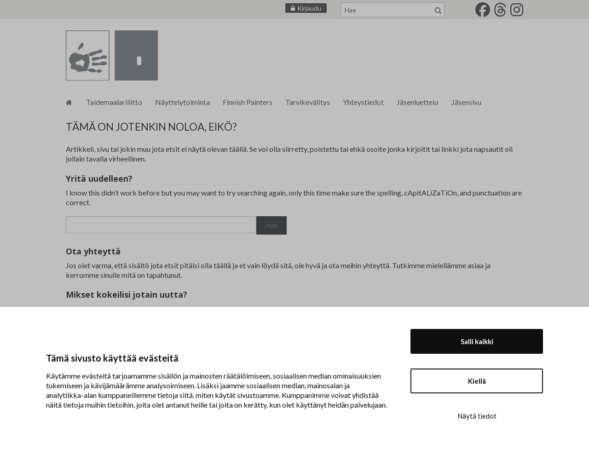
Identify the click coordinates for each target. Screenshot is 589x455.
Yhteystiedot (363, 102)
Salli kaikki (477, 341)
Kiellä (477, 381)
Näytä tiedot (477, 416)
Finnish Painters (247, 102)
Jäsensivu (466, 102)
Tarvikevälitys (307, 102)
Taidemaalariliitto (114, 102)
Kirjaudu (309, 8)
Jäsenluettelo (418, 102)
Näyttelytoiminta (182, 102)
